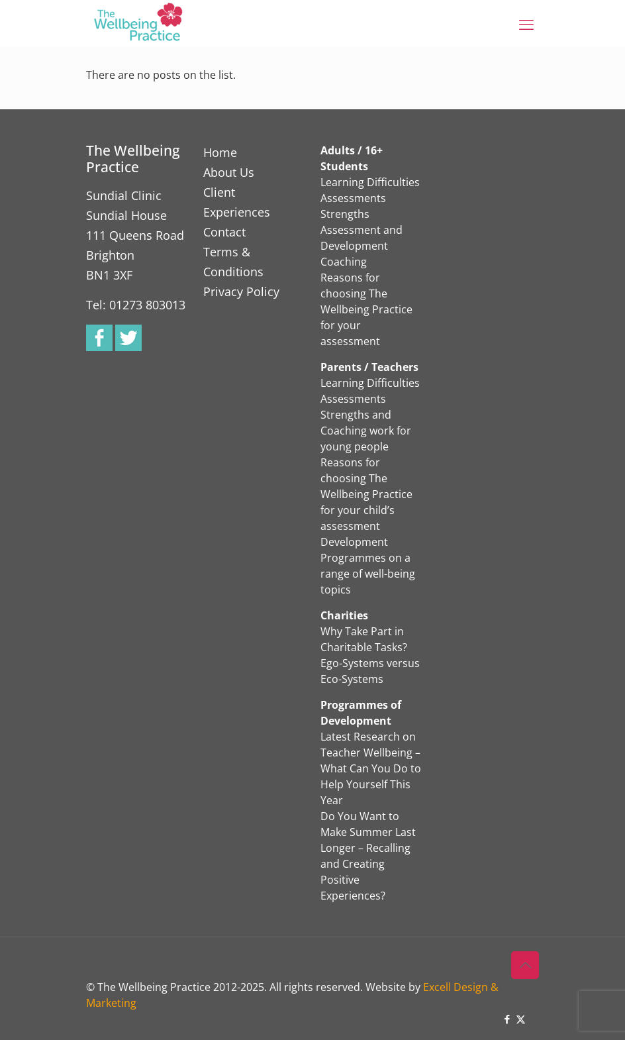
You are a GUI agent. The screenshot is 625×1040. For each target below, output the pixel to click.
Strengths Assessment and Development (361, 230)
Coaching (343, 261)
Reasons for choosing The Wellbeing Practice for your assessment (366, 309)
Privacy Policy (241, 291)
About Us (228, 172)
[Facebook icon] (507, 1018)
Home (220, 152)
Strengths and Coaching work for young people (365, 430)
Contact (224, 232)
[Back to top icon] (525, 965)
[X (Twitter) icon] (521, 1018)
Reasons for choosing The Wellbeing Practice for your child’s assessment (366, 494)
